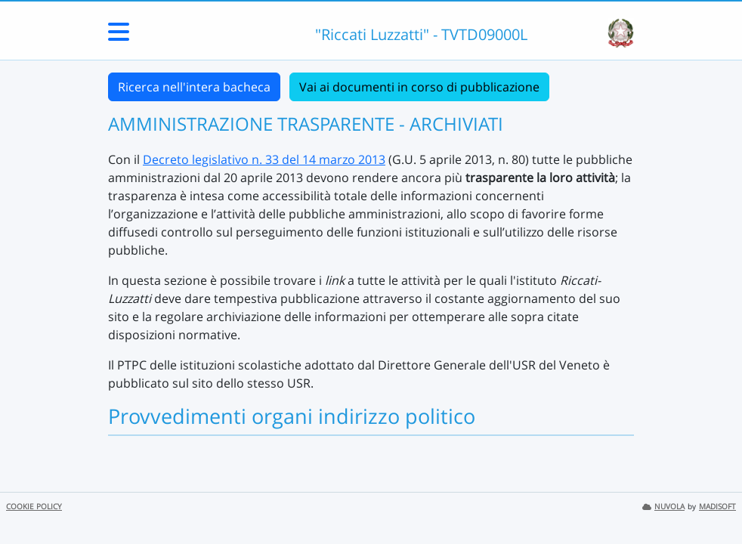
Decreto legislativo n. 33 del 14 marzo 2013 (264, 159)
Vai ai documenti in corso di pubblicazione (419, 87)
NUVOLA (663, 507)
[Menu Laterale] (118, 36)
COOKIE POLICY (34, 507)
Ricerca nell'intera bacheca (194, 87)
